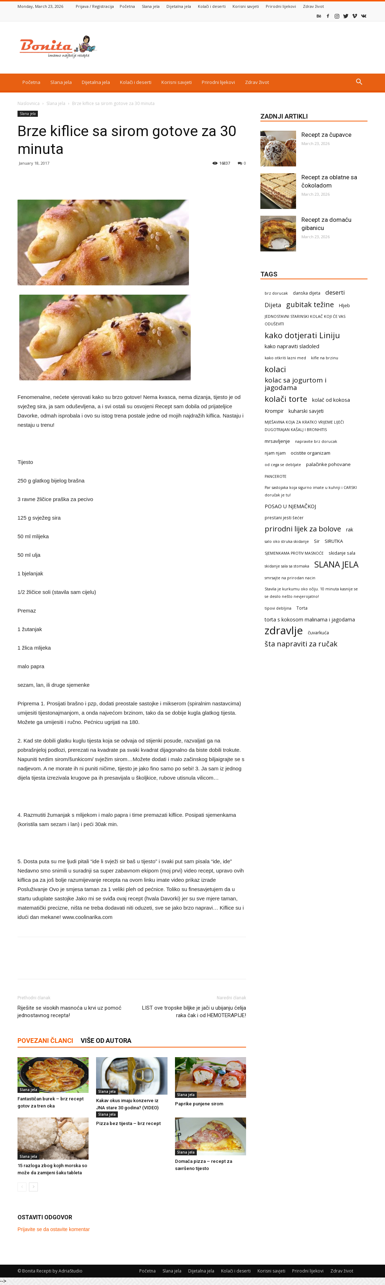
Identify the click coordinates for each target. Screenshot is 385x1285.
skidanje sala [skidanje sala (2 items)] (342, 553)
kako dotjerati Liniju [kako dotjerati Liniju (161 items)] (302, 335)
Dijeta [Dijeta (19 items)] (273, 305)
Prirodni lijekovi (281, 6)
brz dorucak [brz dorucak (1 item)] (276, 293)
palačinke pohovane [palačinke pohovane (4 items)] (328, 464)
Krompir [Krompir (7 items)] (274, 411)
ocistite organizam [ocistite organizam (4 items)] (310, 453)
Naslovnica (29, 103)
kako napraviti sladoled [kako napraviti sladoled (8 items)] (292, 346)
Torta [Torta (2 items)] (302, 608)
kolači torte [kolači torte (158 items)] (286, 398)
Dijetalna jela (178, 6)
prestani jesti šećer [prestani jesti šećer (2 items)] (284, 517)
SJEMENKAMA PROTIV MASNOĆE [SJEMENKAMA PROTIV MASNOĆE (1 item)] (294, 553)
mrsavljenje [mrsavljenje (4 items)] (277, 441)
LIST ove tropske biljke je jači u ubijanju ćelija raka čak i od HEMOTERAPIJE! (194, 1012)
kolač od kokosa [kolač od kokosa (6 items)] (331, 399)
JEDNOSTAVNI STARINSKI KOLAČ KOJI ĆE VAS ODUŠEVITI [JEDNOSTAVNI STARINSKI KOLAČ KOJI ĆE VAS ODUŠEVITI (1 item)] (305, 320)
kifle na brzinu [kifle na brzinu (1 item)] (324, 357)
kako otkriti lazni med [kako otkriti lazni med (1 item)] (285, 357)
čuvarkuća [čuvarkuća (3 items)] (318, 633)
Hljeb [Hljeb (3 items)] (344, 305)
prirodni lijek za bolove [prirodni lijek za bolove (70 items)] (303, 528)
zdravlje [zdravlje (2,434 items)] (284, 630)
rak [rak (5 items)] (349, 529)
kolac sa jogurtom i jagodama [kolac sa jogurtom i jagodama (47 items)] (295, 383)
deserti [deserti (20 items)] (335, 292)
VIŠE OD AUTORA (106, 1040)
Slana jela (151, 6)
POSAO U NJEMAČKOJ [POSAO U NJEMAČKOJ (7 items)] (290, 506)
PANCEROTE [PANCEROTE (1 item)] (275, 476)
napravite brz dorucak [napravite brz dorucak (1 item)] (316, 441)
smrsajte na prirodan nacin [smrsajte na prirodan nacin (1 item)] (290, 577)
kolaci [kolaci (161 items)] (275, 369)
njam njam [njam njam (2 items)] (275, 453)
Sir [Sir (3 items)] (317, 541)
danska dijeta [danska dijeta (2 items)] (306, 293)
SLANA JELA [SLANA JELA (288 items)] (336, 564)
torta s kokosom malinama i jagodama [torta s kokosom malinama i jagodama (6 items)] (310, 619)
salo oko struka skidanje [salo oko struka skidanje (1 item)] (287, 541)
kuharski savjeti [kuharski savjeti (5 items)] (306, 411)
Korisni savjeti (245, 6)
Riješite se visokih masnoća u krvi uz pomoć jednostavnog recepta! (69, 1012)
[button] (359, 82)
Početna (127, 6)
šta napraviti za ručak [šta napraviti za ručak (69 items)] (301, 644)
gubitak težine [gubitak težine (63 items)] (310, 304)
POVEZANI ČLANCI (45, 1040)
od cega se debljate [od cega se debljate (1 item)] (283, 464)
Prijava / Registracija (95, 6)
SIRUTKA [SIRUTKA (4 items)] (334, 541)
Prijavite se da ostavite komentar (54, 1229)
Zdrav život (313, 6)
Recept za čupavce (326, 134)
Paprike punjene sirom (199, 1103)
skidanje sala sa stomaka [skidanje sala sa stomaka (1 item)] (287, 566)
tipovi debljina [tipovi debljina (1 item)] (278, 608)
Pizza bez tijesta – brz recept (128, 1123)
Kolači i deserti (212, 6)
